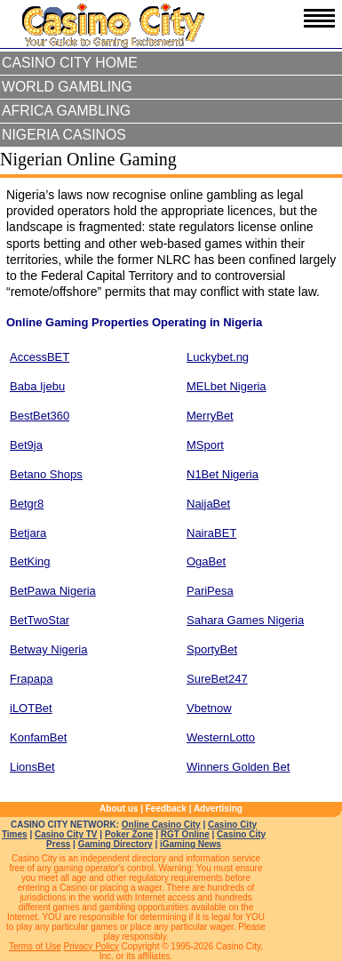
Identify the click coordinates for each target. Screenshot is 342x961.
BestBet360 (39, 415)
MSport (205, 445)
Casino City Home (70, 62)
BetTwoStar (39, 620)
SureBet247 (217, 678)
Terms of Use (35, 946)
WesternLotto (221, 737)
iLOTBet (31, 708)
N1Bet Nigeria (222, 474)
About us (118, 808)
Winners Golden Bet (238, 766)
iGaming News (190, 844)
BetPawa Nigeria (53, 590)
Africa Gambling (66, 110)
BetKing (30, 561)
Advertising (218, 808)
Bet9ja (26, 445)
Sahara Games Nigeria (245, 620)
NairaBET (211, 533)
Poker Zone (129, 834)
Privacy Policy (91, 946)
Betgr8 (27, 503)
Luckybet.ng (218, 357)
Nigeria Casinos (64, 134)
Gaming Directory (115, 844)
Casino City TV (66, 834)
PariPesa (210, 590)
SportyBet (212, 649)
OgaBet (206, 561)
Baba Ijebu (37, 386)
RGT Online (185, 834)
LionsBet (32, 766)
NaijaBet (208, 503)
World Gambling (67, 86)
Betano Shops (46, 474)
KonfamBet (38, 737)
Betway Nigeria (48, 649)
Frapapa (31, 678)
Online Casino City (161, 824)
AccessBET (39, 357)
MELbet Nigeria (226, 386)
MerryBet (210, 415)
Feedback (166, 808)
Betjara (28, 533)
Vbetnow (209, 708)
